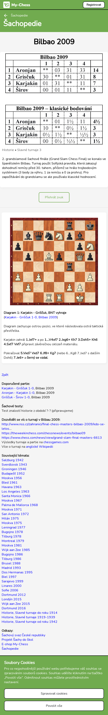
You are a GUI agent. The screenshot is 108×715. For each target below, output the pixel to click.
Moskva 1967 (12, 500)
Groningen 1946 (14, 469)
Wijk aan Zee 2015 (16, 604)
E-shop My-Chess (15, 644)
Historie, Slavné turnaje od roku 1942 (29, 622)
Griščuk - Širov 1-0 (16, 397)
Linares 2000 (12, 586)
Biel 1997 (9, 577)
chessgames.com (56, 442)
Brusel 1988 (11, 563)
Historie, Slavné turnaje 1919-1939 (28, 617)
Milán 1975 (10, 518)
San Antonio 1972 (15, 514)
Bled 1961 (10, 482)
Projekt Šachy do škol (17, 639)
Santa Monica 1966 (16, 496)
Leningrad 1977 (13, 527)
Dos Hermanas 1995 (17, 572)
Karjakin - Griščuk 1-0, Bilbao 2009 (31, 317)
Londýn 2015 (12, 599)
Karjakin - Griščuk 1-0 (18, 388)
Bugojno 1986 (12, 554)
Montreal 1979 (13, 541)
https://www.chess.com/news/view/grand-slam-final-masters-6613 (52, 437)
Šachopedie (10, 648)
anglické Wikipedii (39, 446)
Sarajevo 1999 (12, 581)
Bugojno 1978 (12, 532)
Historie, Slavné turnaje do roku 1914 (29, 613)
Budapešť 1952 (13, 473)
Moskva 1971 (12, 509)
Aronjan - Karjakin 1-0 (18, 393)
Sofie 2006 (10, 590)
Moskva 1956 (12, 478)
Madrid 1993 (11, 568)
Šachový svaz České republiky (23, 635)
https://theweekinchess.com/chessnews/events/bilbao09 (43, 433)
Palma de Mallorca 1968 (20, 505)
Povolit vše (54, 706)
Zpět (5, 375)
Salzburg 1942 (13, 460)
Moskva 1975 (12, 523)
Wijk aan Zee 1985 (16, 550)
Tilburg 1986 (11, 559)
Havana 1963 (12, 487)
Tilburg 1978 (11, 536)
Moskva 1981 (12, 545)
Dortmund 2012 (14, 595)
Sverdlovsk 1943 (14, 464)
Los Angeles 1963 (15, 491)
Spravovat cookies (54, 693)
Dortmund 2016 (14, 608)
